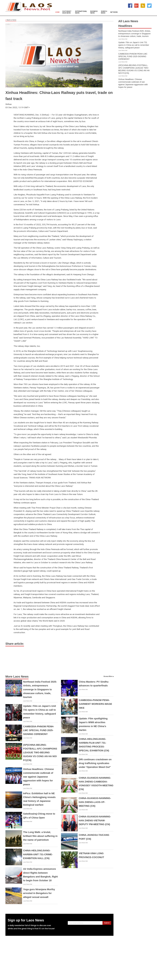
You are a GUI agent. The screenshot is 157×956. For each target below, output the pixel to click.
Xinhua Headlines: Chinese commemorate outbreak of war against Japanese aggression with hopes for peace (38, 777)
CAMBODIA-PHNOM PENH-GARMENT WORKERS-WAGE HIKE (95, 704)
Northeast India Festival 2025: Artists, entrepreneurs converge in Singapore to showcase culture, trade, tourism (40, 689)
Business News (94, 12)
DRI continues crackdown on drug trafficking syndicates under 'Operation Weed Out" (95, 763)
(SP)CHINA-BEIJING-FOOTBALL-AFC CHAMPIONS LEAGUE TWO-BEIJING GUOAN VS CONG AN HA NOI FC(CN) (40, 752)
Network (114, 12)
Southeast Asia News (66, 12)
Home (57, 12)
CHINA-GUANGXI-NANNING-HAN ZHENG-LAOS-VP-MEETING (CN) (95, 802)
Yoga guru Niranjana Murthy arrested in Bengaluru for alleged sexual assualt (39, 893)
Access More (108, 676)
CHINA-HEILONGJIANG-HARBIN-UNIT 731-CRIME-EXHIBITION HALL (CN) (38, 854)
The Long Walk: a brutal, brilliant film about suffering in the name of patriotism (40, 836)
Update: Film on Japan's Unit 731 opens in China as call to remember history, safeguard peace (133, 45)
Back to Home (10, 20)
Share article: (14, 643)
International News (81, 12)
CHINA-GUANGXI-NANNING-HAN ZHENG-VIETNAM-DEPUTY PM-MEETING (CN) (95, 820)
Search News (104, 12)
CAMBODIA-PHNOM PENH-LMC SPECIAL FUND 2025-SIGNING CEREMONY (38, 730)
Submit (106, 923)
